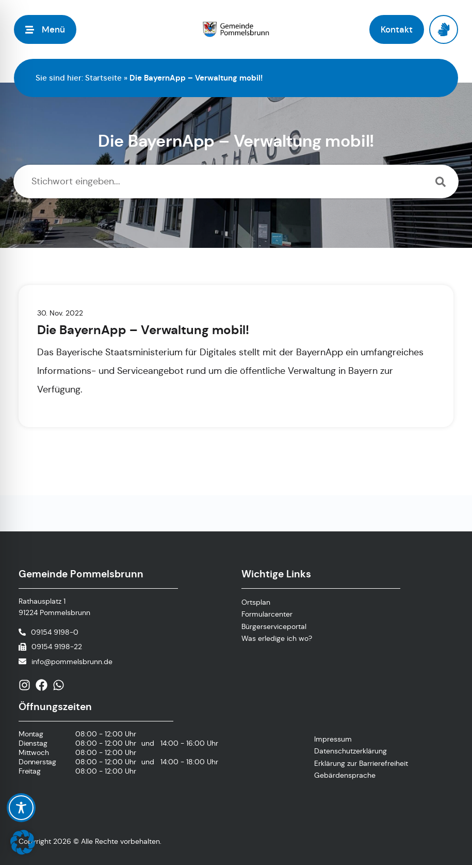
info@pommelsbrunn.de (71, 661)
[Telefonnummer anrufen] (48, 632)
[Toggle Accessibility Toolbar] (21, 807)
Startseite (103, 78)
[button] (22, 842)
